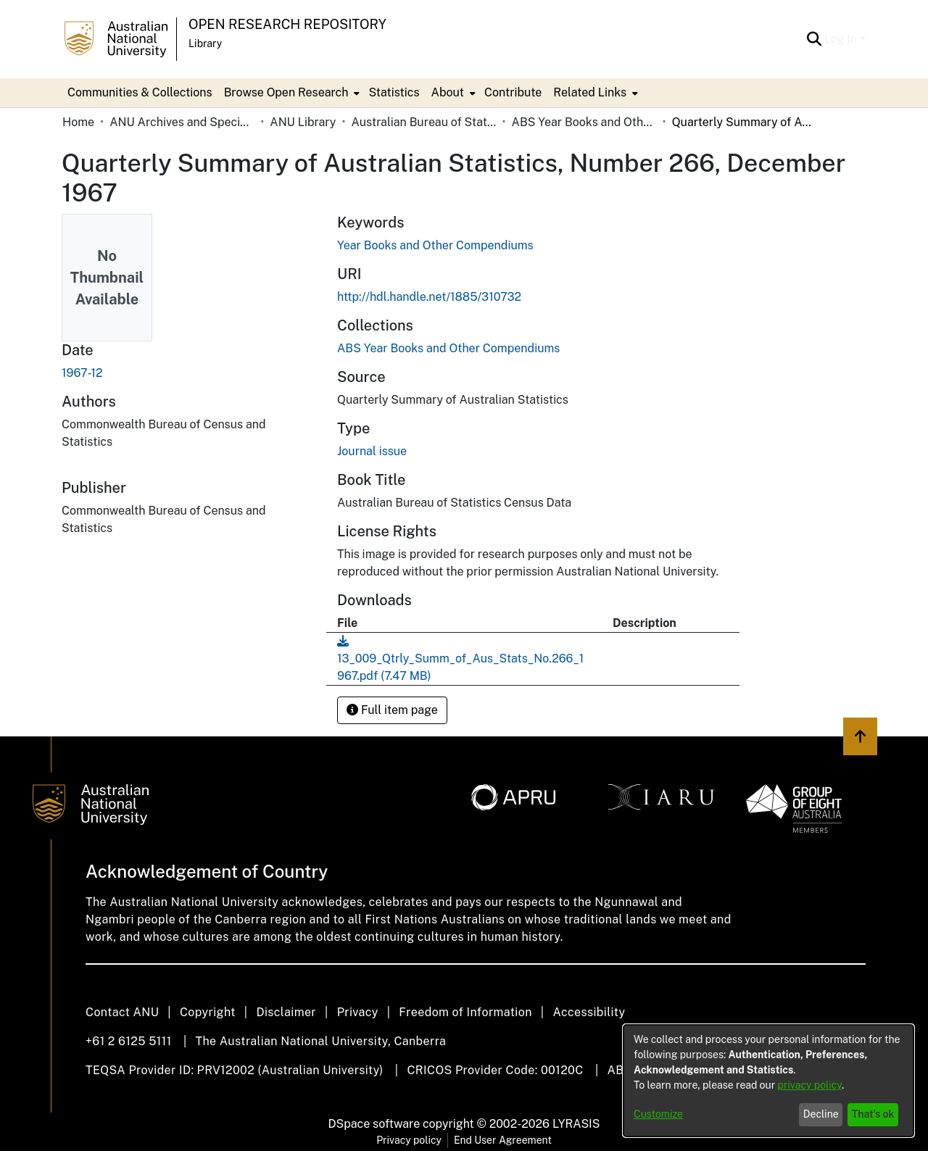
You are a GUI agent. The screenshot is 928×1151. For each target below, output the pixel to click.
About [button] (447, 92)
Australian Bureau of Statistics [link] (423, 122)
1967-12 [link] (82, 373)
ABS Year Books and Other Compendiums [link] (584, 122)
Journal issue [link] (372, 451)
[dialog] (769, 1081)
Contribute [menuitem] (513, 92)
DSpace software (374, 1124)
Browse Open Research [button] (286, 92)
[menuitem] (290, 92)
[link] (448, 348)
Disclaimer (286, 1012)
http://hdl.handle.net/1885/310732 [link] (429, 297)
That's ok (873, 1114)
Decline (821, 1114)
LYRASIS (576, 1124)
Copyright (208, 1012)
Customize (658, 1114)
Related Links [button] (589, 92)
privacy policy (810, 1085)
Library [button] (205, 43)
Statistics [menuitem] (393, 92)
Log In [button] (842, 39)
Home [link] (78, 122)
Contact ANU (122, 1012)
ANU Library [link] (303, 122)
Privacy (357, 1012)
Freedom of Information (465, 1012)
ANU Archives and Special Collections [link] (181, 122)
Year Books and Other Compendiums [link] (435, 245)
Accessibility (588, 1012)
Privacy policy (409, 1140)
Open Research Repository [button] (287, 24)
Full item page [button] (392, 710)
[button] (814, 39)
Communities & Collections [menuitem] (139, 92)
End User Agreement (503, 1140)
